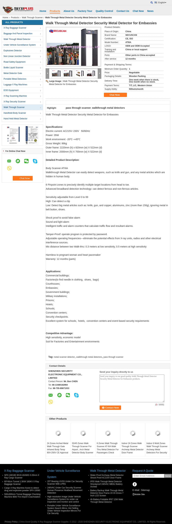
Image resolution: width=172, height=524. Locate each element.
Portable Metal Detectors (15, 79)
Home (43, 11)
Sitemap (145, 490)
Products (55, 11)
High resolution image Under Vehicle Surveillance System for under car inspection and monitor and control (64, 499)
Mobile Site (138, 494)
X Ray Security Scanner (14, 101)
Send (167, 476)
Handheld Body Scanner (15, 113)
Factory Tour (85, 11)
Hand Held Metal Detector (15, 118)
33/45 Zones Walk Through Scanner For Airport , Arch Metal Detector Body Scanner (82, 448)
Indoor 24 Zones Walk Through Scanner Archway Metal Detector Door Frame (132, 448)
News (150, 11)
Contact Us (122, 11)
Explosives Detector (13, 50)
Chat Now (138, 11)
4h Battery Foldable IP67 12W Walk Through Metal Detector (106, 500)
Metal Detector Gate (13, 73)
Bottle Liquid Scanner (13, 67)
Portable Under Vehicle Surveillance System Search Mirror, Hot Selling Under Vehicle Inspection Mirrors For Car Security (64, 509)
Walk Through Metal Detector (17, 39)
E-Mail (135, 490)
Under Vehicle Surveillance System (20, 45)
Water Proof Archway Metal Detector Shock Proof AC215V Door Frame (107, 476)
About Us (69, 11)
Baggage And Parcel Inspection (18, 33)
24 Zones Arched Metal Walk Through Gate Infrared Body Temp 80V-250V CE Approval (57, 448)
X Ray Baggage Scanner (15, 28)
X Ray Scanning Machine (15, 96)
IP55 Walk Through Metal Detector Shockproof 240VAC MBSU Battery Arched (106, 484)
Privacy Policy (11, 522)
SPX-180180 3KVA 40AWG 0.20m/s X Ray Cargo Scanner (21, 476)
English (162, 2)
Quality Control (104, 11)
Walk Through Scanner (32, 17)
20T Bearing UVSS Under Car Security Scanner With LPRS (65, 482)
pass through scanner (113, 357)
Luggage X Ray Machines (15, 84)
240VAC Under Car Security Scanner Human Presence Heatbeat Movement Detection (64, 490)
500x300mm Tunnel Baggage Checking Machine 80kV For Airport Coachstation (22, 495)
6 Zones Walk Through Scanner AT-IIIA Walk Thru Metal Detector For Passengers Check (108, 448)
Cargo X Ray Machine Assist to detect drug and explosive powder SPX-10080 (22, 489)
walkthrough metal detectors (89, 357)
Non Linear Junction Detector (17, 56)
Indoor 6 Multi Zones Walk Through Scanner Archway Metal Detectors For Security (157, 448)
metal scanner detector (64, 357)
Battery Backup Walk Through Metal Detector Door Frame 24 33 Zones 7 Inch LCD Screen (106, 493)
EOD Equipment (11, 90)
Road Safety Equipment (14, 62)
